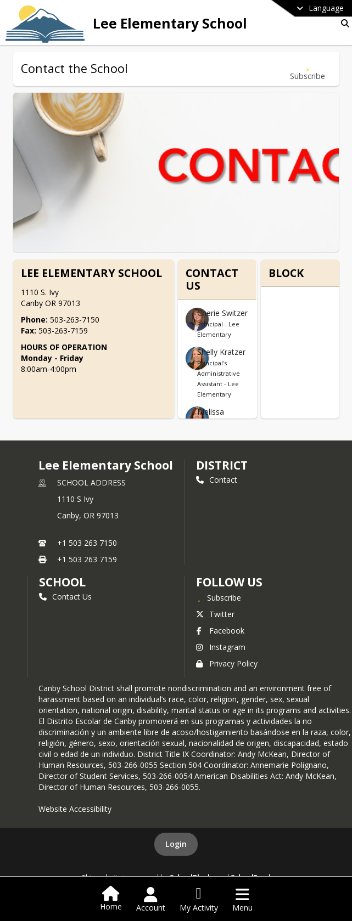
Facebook (220, 630)
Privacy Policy (227, 663)
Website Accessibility (74, 809)
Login (176, 844)
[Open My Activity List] (199, 899)
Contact (216, 479)
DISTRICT (222, 465)
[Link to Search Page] (343, 23)
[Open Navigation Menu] (242, 899)
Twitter (215, 614)
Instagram (220, 647)
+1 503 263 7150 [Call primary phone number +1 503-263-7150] (87, 543)
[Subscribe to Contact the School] (307, 69)
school (62, 582)
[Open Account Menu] (150, 899)
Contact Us (65, 596)
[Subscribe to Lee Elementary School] (218, 597)
